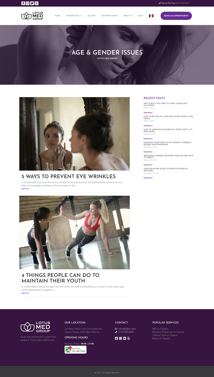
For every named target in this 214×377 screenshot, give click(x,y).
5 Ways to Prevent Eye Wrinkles (69, 177)
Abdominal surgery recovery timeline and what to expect (168, 157)
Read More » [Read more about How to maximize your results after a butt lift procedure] (148, 139)
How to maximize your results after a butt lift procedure (168, 131)
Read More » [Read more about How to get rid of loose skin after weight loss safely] (148, 126)
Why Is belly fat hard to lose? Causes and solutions (165, 105)
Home (57, 16)
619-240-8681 (182, 3)
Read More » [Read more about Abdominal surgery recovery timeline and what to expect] (148, 165)
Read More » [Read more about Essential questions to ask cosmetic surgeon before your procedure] (148, 152)
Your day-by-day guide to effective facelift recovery (166, 170)
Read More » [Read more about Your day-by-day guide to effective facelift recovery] (148, 178)
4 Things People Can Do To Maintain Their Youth (61, 278)
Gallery (91, 16)
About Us (127, 16)
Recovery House (109, 16)
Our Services (74, 16)
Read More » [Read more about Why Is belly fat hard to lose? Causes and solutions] (148, 113)
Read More (25, 189)
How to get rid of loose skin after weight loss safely (168, 118)
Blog (140, 16)
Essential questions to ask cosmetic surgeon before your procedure (167, 144)
